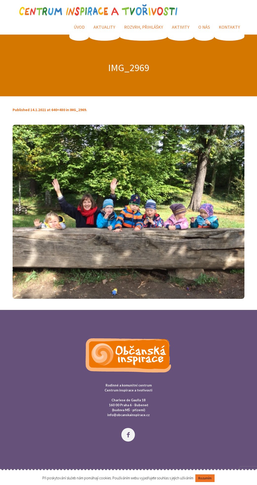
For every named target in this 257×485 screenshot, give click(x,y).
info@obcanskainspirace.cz (128, 415)
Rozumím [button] (205, 478)
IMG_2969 (78, 109)
